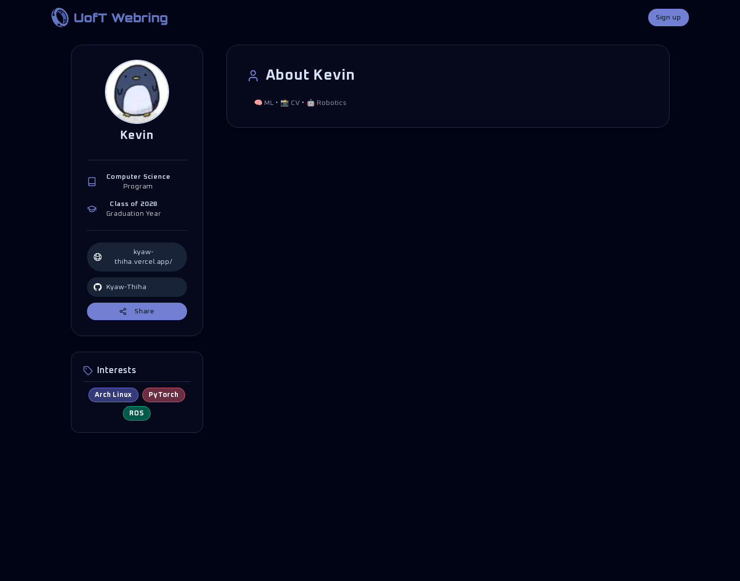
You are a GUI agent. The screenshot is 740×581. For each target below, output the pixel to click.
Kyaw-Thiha (120, 287)
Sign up (668, 17)
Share (137, 311)
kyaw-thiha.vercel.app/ (132, 257)
